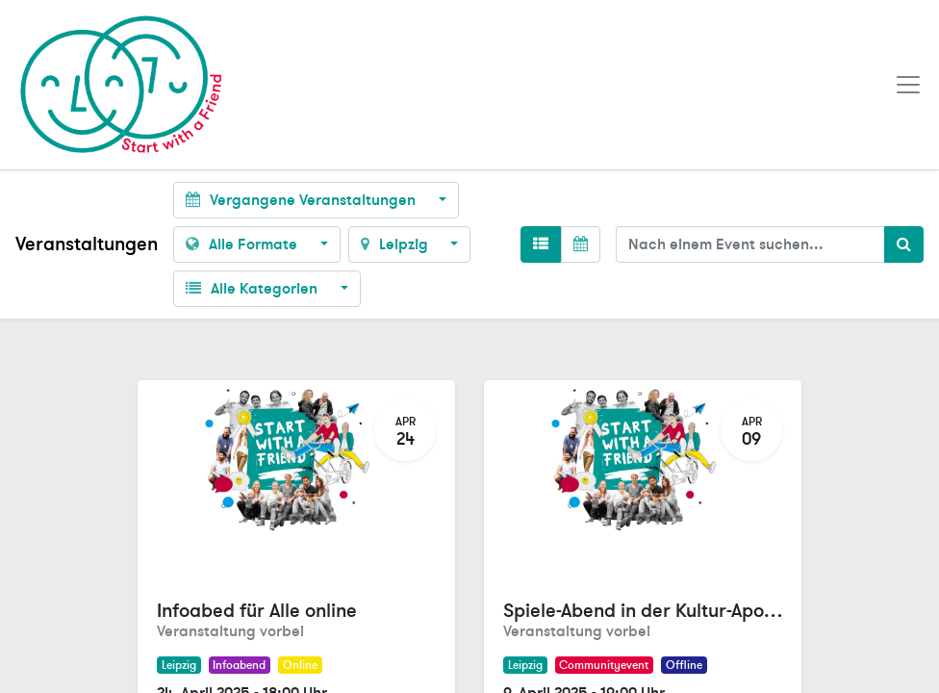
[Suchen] (904, 244)
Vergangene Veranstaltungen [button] (302, 200)
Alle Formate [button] (243, 244)
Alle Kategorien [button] (253, 288)
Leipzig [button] (396, 244)
